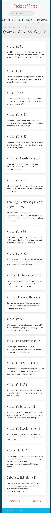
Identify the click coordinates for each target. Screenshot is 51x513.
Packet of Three (25, 6)
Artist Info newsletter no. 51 (23, 362)
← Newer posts (13, 500)
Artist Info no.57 (16, 231)
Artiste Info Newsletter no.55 (24, 275)
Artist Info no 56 (17, 253)
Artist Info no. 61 (17, 114)
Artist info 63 (15, 92)
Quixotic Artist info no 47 (22, 477)
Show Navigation (40, 23)
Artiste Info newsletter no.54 (24, 297)
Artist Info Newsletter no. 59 (24, 158)
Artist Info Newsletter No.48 (24, 428)
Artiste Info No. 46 (18, 450)
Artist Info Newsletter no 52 (23, 340)
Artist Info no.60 (17, 136)
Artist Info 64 (15, 70)
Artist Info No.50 (17, 384)
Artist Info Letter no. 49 (21, 406)
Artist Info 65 (15, 46)
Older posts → (38, 500)
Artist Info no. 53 (17, 319)
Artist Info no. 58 (17, 180)
